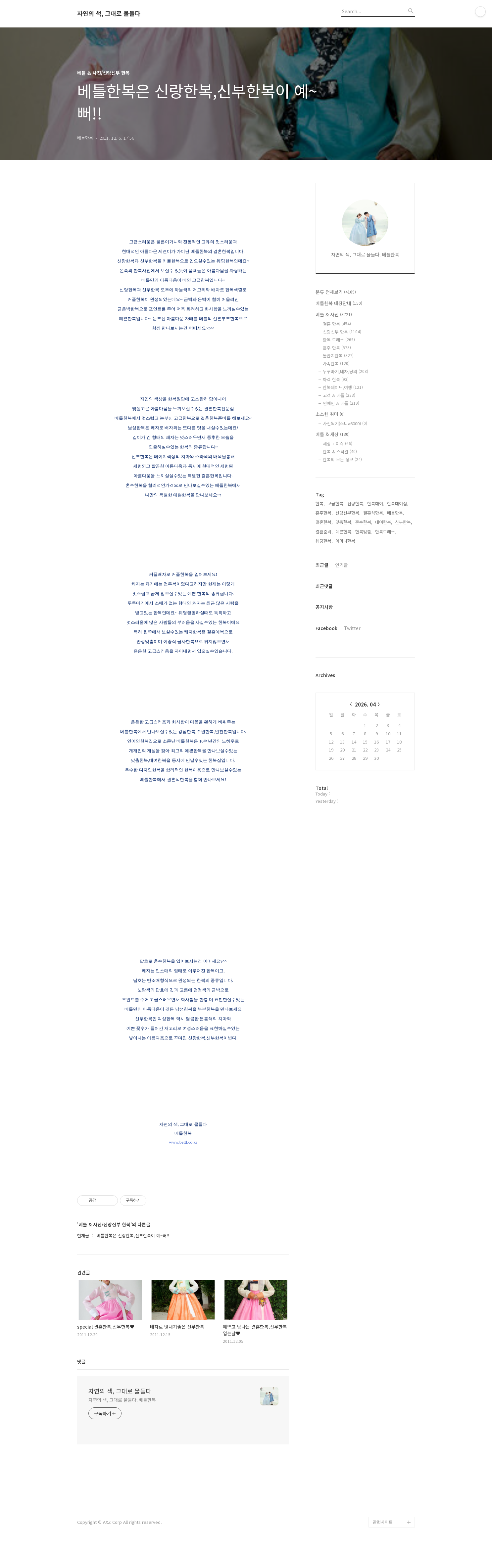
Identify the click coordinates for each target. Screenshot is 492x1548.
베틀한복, (395, 513)
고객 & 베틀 (339, 395)
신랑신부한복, (348, 513)
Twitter (352, 628)
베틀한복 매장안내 (339, 303)
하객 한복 (336, 379)
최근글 (322, 565)
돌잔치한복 (338, 355)
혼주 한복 (337, 347)
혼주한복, (324, 513)
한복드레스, (385, 531)
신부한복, (403, 522)
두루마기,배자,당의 (345, 371)
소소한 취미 (330, 414)
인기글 (341, 565)
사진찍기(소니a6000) (345, 423)
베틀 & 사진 (334, 314)
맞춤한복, (344, 522)
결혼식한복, (373, 513)
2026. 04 (365, 704)
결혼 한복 (337, 324)
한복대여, (375, 503)
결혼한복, (324, 522)
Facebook (326, 628)
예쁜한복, (344, 531)
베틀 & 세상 (333, 434)
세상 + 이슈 (337, 443)
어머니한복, (346, 541)
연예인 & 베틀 (341, 403)
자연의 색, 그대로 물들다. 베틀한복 (122, 1399)
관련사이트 (383, 1522)
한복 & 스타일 (340, 451)
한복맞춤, (363, 531)
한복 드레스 (339, 340)
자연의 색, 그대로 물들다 (108, 13)
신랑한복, (356, 503)
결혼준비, (324, 531)
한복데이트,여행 (343, 387)
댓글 (81, 1361)
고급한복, (336, 503)
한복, (320, 503)
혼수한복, (363, 522)
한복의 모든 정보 (342, 459)
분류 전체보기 (336, 292)
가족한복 (336, 363)
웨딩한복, (324, 541)
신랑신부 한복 (342, 332)
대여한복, (383, 522)
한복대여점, (397, 503)
